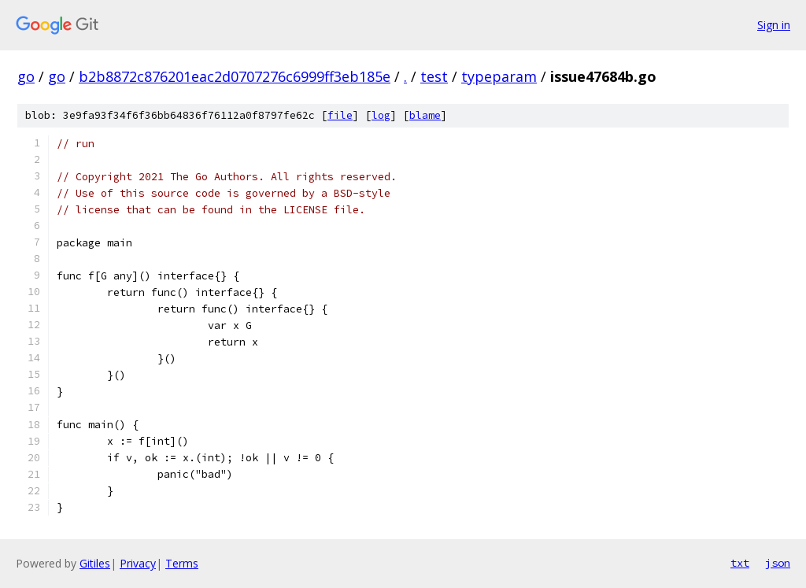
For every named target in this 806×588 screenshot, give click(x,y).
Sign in (773, 24)
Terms (181, 563)
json (777, 563)
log (381, 115)
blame (425, 115)
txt (739, 563)
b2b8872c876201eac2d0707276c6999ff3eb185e (234, 76)
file (340, 115)
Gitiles (94, 563)
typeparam (499, 76)
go (26, 76)
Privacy (138, 563)
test (434, 76)
